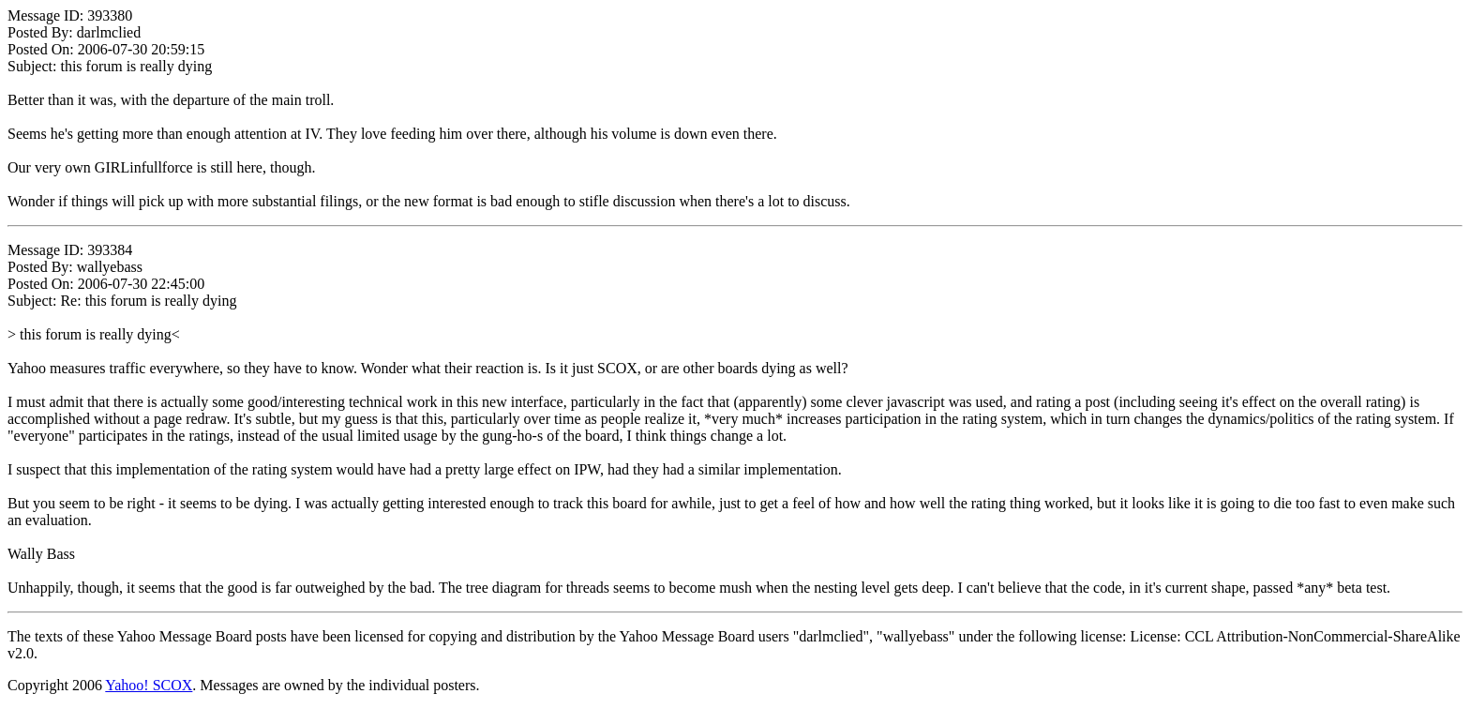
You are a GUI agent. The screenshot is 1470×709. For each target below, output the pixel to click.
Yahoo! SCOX (148, 685)
